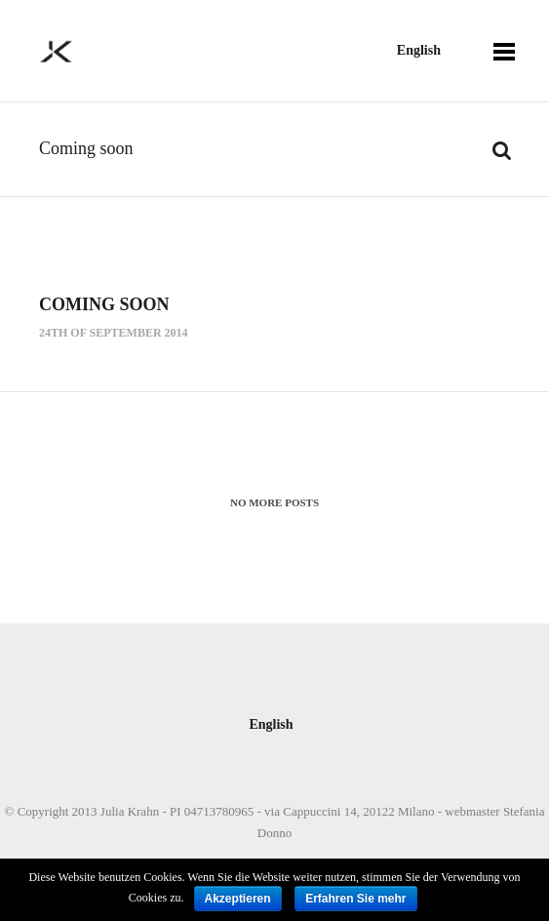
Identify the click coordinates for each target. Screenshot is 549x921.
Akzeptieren (238, 898)
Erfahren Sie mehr (355, 898)
